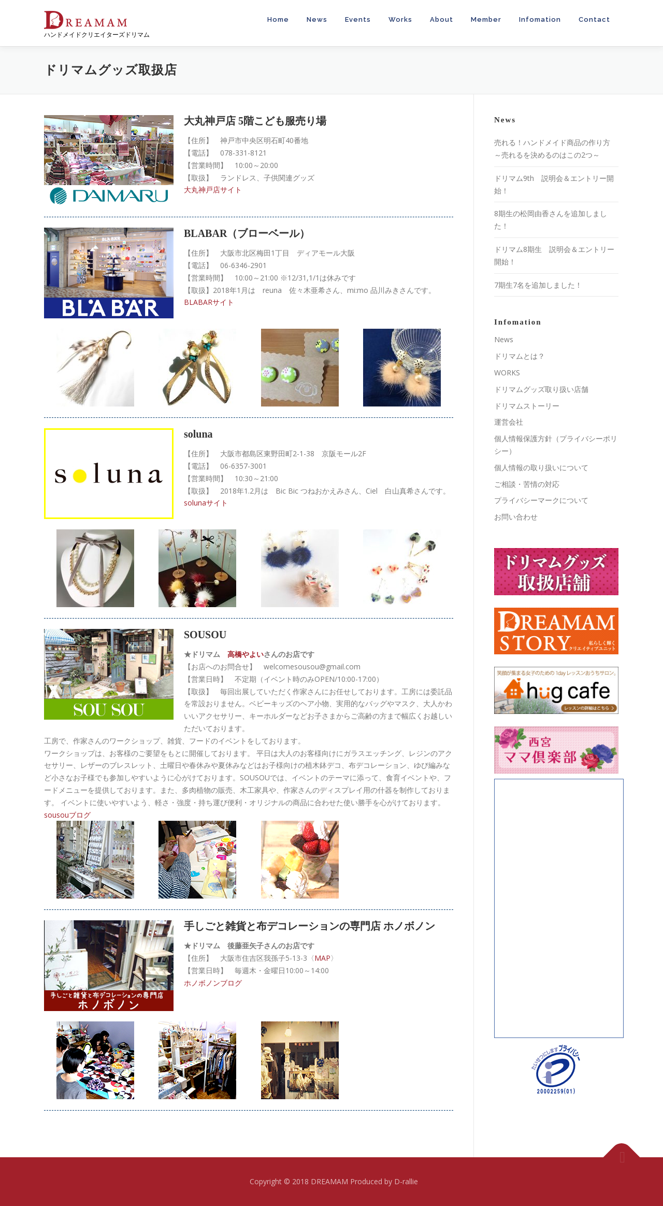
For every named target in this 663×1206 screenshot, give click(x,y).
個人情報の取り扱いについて (541, 467)
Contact (594, 19)
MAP (322, 958)
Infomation (540, 19)
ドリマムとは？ (519, 356)
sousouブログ (67, 815)
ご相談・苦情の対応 (526, 484)
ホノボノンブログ (213, 983)
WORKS (507, 372)
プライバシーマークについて (541, 500)
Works (400, 19)
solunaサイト (206, 503)
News (317, 19)
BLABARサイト (209, 302)
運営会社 (508, 422)
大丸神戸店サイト (213, 189)
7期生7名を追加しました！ (538, 285)
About (441, 19)
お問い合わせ (516, 517)
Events (358, 19)
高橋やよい (245, 654)
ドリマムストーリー (526, 406)
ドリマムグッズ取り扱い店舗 (541, 389)
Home (278, 19)
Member (486, 19)
